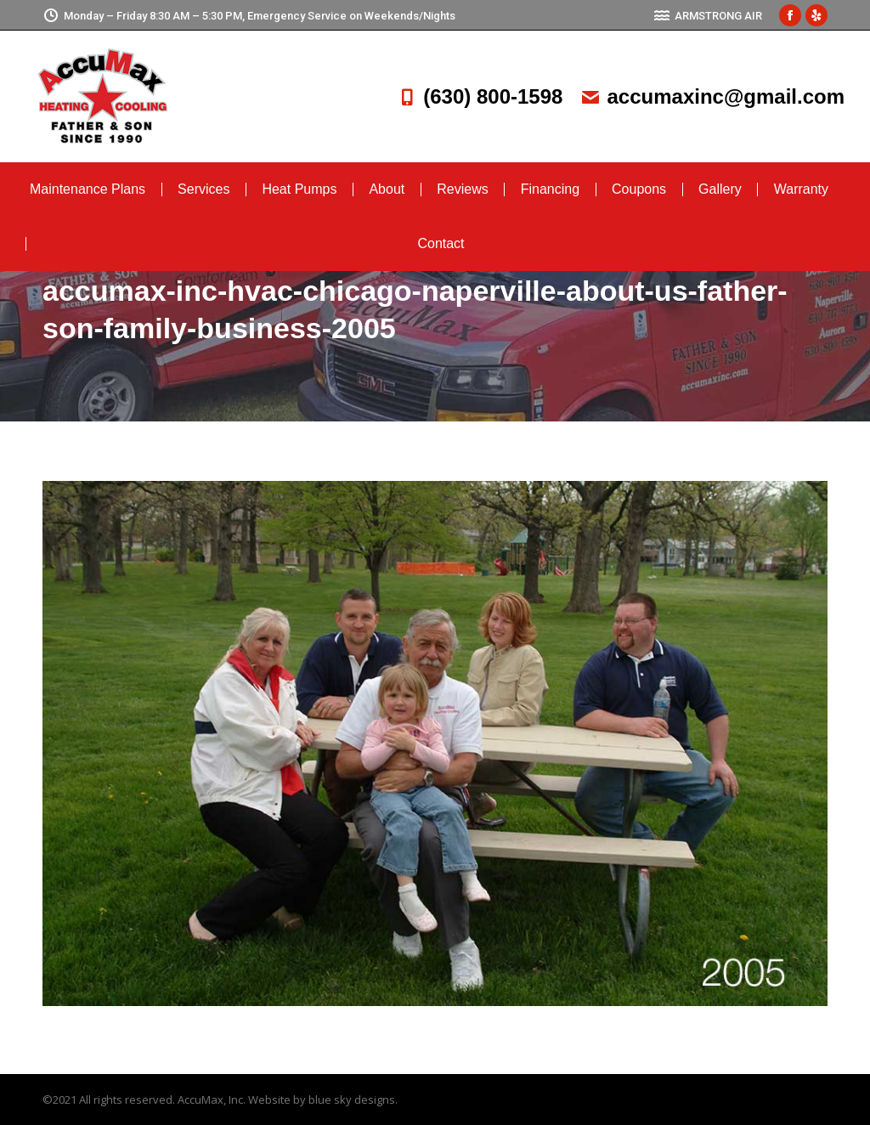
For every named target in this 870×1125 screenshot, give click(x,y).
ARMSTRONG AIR (707, 16)
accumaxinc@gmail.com (712, 96)
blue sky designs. (353, 1099)
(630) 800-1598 (479, 96)
